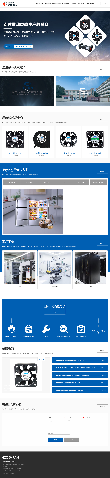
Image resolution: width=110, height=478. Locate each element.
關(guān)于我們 (49, 3)
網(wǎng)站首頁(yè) (40, 3)
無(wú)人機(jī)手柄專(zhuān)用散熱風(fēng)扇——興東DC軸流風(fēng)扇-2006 (75, 367)
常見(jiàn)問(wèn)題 (82, 3)
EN (106, 3)
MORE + (102, 69)
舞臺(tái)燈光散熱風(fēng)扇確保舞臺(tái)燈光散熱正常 (69, 390)
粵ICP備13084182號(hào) (15, 468)
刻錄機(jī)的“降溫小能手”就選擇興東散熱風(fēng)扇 (17, 385)
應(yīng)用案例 (65, 3)
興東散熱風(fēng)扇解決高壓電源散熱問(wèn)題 (68, 382)
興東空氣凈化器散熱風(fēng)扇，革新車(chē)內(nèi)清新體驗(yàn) (72, 375)
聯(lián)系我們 (90, 3)
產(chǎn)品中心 (57, 3)
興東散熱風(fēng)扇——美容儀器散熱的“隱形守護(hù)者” (70, 360)
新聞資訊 (74, 3)
